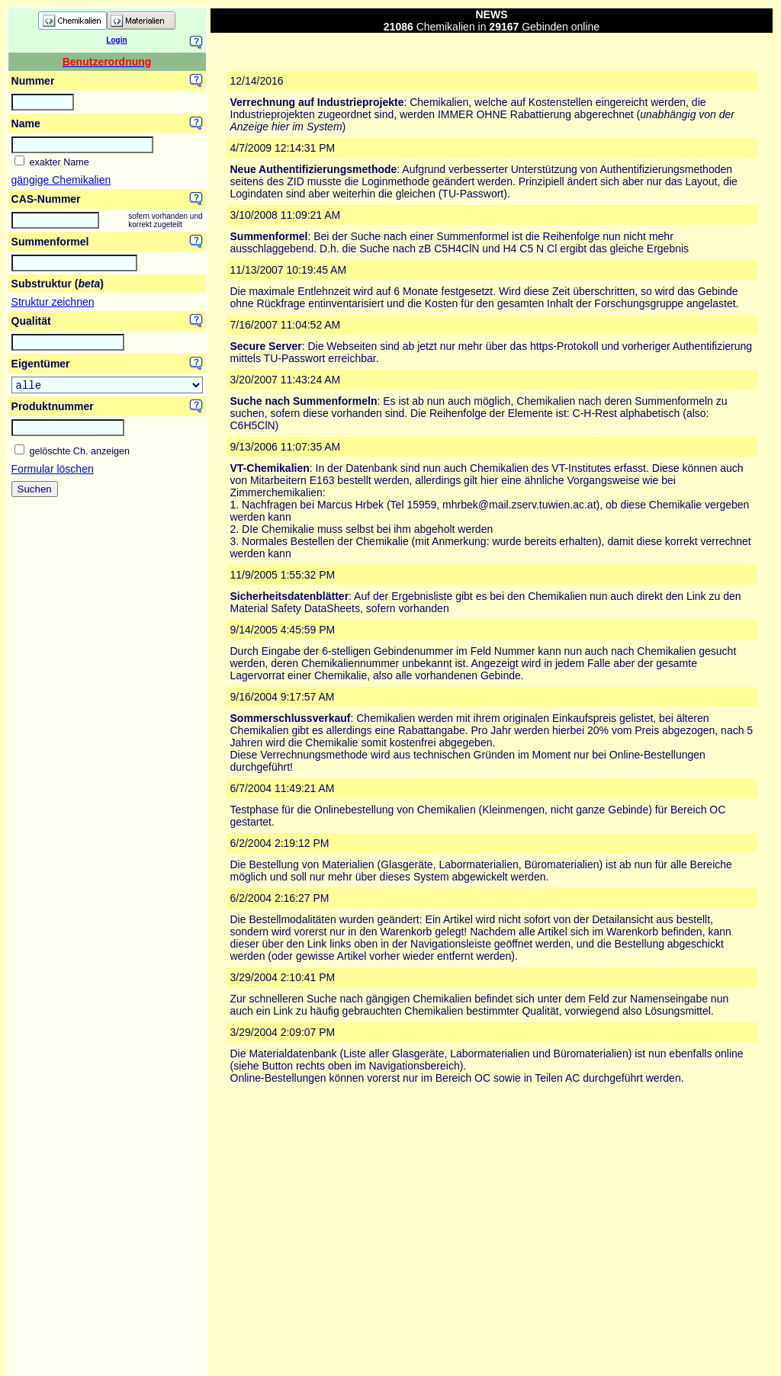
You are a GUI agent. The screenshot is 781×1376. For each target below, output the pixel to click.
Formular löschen (52, 471)
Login (116, 40)
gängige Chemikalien (61, 180)
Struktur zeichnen (53, 302)
